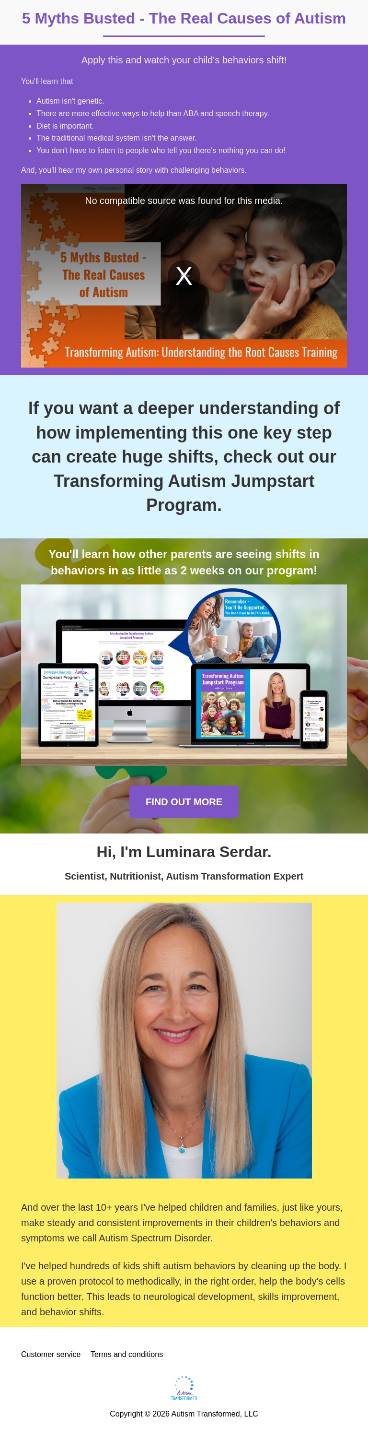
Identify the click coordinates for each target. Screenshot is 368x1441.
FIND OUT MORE (184, 802)
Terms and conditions (127, 1354)
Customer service (50, 1354)
